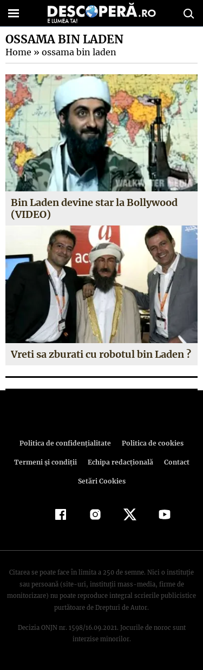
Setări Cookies (102, 481)
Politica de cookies (151, 443)
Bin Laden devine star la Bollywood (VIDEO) (95, 208)
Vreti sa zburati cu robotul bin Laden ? (101, 354)
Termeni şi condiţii (46, 462)
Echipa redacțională (120, 462)
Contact (174, 462)
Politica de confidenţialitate (67, 443)
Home (17, 52)
